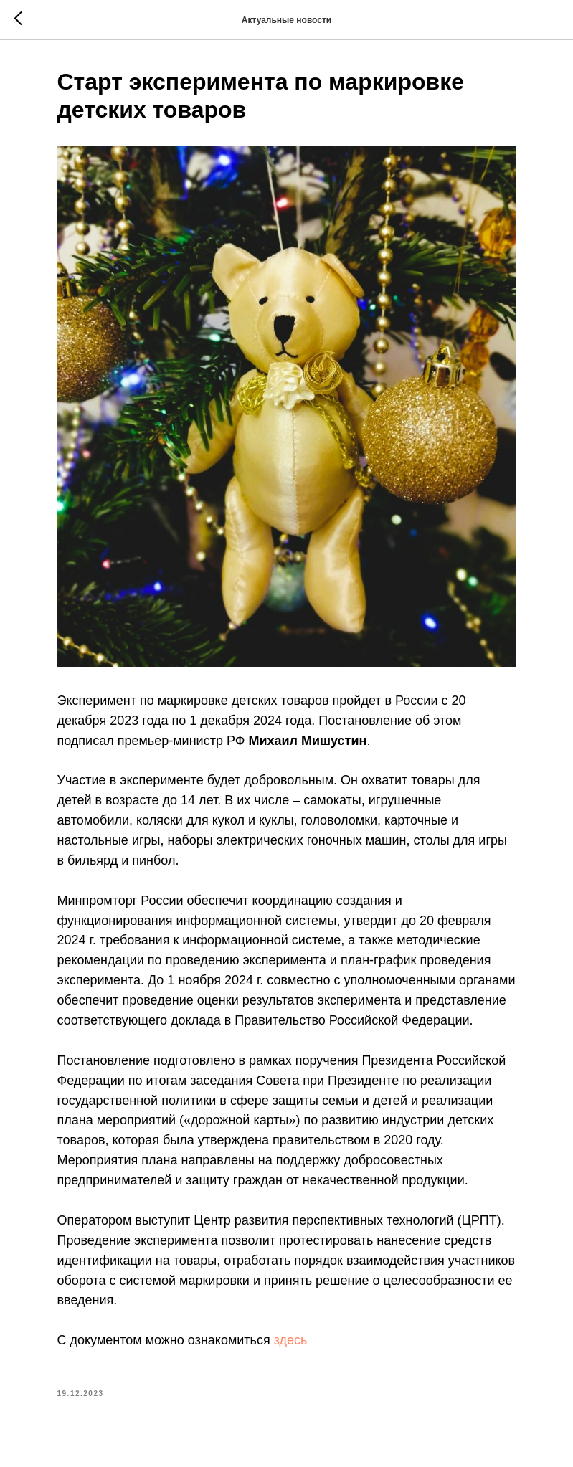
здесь (291, 1340)
